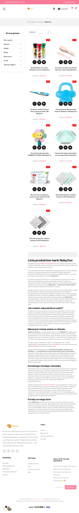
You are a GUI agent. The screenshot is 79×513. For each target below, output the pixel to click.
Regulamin (6, 493)
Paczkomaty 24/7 (34, 495)
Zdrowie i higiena (9, 65)
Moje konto (44, 454)
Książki (6, 48)
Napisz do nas (69, 2)
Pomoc (43, 452)
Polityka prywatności (10, 496)
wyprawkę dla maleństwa (46, 263)
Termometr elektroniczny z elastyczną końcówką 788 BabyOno (39, 111)
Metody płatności (9, 490)
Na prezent (8, 56)
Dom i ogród (8, 40)
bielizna (37, 346)
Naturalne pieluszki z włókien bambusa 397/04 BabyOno (66, 196)
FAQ (29, 492)
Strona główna (12, 33)
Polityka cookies (33, 489)
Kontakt (43, 460)
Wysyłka (5, 487)
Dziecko (6, 44)
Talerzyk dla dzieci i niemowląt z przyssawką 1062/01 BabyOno (66, 154)
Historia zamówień (47, 457)
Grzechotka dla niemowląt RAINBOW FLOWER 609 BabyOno (39, 154)
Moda (6, 52)
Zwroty (5, 499)
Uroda (6, 60)
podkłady (56, 344)
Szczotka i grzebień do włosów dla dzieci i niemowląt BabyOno (66, 69)
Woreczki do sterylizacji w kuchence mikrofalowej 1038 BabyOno (39, 197)
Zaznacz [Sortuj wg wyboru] (39, 32)
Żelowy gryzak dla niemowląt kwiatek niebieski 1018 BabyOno (66, 110)
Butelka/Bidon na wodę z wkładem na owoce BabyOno (39, 69)
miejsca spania (49, 385)
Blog (29, 498)
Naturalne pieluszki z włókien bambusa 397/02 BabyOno (39, 239)
